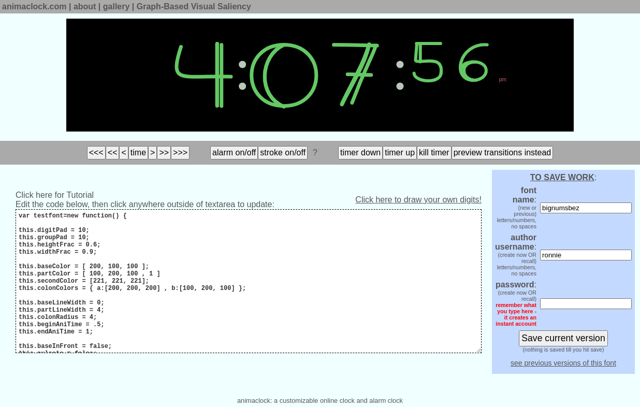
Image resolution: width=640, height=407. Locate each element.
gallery (116, 6)
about (85, 6)
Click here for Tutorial (55, 195)
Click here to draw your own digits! (418, 199)
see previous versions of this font (563, 363)
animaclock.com (34, 6)
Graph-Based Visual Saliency (194, 6)
